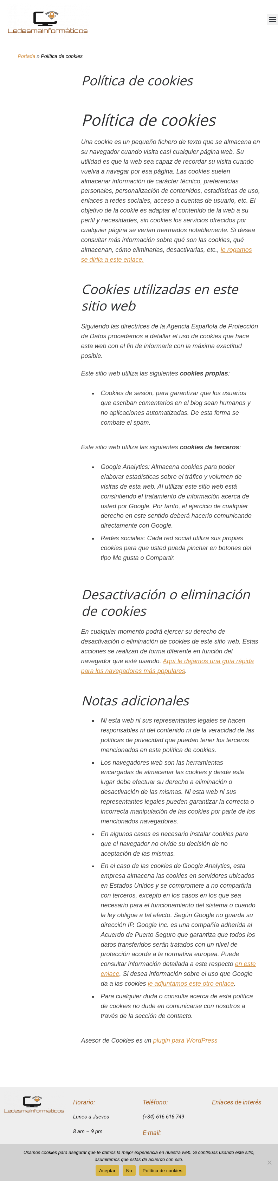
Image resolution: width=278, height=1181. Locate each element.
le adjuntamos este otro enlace (191, 983)
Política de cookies (162, 1170)
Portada (26, 56)
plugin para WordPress (185, 1040)
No (129, 1170)
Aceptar (107, 1170)
